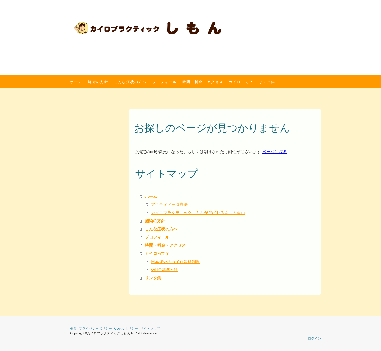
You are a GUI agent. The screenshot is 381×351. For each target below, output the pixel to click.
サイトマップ (150, 328)
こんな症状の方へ (130, 82)
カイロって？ (241, 82)
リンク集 (267, 82)
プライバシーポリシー (95, 328)
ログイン (314, 338)
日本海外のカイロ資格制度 (175, 261)
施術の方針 (98, 82)
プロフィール (164, 82)
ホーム (76, 82)
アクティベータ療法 (169, 204)
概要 (73, 328)
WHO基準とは (164, 269)
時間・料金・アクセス (202, 82)
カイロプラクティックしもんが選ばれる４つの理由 (198, 212)
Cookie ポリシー (126, 328)
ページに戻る (274, 151)
